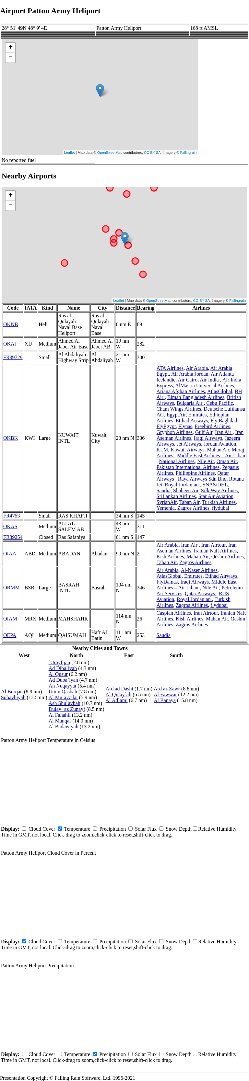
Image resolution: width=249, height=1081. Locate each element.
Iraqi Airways (208, 438)
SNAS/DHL (215, 484)
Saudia (164, 490)
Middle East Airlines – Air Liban (211, 455)
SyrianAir (167, 502)
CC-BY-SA (152, 152)
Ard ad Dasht (119, 688)
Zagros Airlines (193, 508)
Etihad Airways (192, 420)
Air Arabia (197, 368)
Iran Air (223, 432)
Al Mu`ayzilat (63, 697)
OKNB (10, 324)
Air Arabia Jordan (189, 374)
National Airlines (177, 461)
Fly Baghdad (223, 420)
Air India (210, 379)
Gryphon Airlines (175, 432)
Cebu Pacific (219, 403)
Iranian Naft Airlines (215, 550)
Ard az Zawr (167, 688)
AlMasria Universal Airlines (204, 385)
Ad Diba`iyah (63, 668)
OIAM (10, 618)
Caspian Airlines (174, 613)
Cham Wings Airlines (179, 409)
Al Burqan (12, 691)
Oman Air (227, 461)
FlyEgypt (166, 426)
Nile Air (205, 461)
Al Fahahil (60, 715)
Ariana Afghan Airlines (181, 391)
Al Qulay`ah (119, 694)
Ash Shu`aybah (64, 703)
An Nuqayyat (63, 685)
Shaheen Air (185, 490)
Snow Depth (179, 829)
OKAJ (10, 344)
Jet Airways (189, 444)
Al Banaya (165, 700)
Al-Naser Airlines (199, 570)
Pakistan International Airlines (188, 467)
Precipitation (112, 829)
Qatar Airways (200, 593)
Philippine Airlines (195, 473)
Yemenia (166, 508)
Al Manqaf (60, 720)
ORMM (11, 587)
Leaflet (69, 152)
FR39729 (13, 357)
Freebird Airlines (212, 426)
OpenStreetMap (110, 152)
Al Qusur (58, 674)
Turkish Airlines (219, 502)
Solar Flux (146, 829)
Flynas (185, 426)
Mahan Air (218, 449)
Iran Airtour (213, 545)
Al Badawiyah (63, 726)
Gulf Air (203, 432)
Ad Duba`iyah (63, 680)
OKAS (10, 526)
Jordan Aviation (220, 444)
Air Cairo (187, 379)
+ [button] (10, 47)
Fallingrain (188, 152)
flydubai (220, 508)
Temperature (77, 829)
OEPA (9, 635)
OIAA (9, 553)
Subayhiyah (13, 697)
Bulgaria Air (190, 403)
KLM (162, 449)
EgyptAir (176, 414)
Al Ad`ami (117, 700)
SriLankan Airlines (176, 496)
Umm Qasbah (63, 691)
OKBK (10, 438)
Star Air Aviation (215, 496)
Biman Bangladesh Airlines (195, 397)
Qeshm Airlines (227, 556)
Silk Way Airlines (219, 490)
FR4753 (11, 515)
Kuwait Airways (187, 449)
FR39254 (13, 537)
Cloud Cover (42, 829)
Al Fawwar (165, 694)
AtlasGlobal (219, 391)
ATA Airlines (170, 368)
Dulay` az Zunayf (67, 709)
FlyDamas (167, 582)
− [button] (10, 58)
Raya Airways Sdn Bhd (202, 479)
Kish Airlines (170, 556)
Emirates (197, 414)
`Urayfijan (59, 662)
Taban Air (189, 502)
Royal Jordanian (182, 484)
